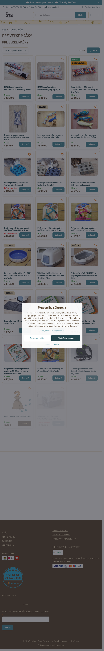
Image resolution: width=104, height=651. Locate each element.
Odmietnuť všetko (37, 338)
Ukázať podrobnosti (52, 344)
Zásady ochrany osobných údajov (52, 330)
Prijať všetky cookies (66, 338)
